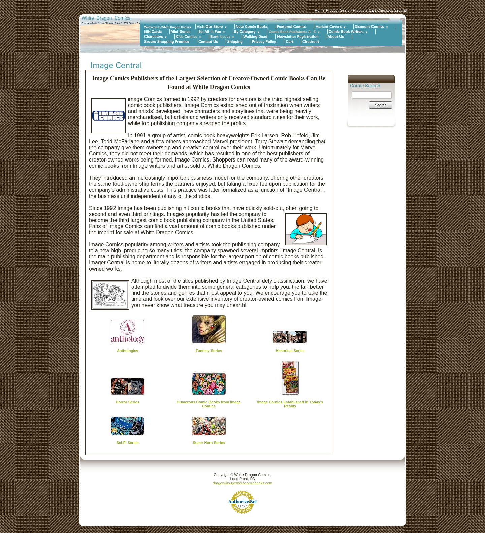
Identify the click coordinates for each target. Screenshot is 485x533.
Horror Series (127, 402)
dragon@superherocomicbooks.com (242, 483)
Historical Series (290, 351)
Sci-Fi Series (128, 443)
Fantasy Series (209, 351)
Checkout (385, 10)
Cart (372, 10)
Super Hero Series (209, 443)
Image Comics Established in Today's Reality (290, 404)
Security (401, 10)
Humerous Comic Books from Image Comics (209, 404)
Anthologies (127, 351)
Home (319, 10)
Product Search (339, 10)
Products (360, 10)
